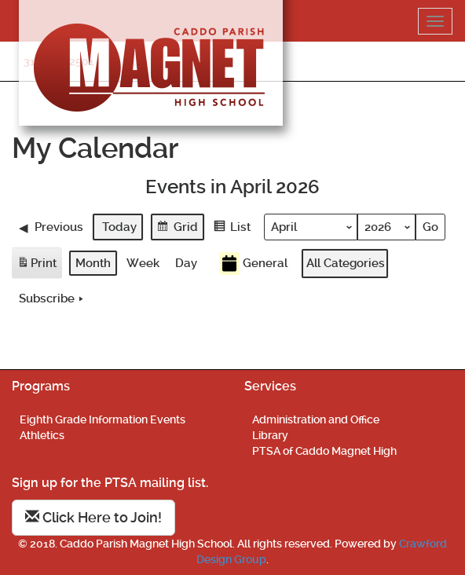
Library (270, 435)
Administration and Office (315, 419)
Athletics (42, 435)
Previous (51, 226)
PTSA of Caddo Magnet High (324, 451)
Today (119, 226)
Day (186, 263)
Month (93, 263)
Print (36, 266)
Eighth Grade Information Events (102, 419)
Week (142, 263)
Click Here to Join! (93, 517)
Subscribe (52, 298)
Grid (177, 228)
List (232, 228)
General (253, 263)
